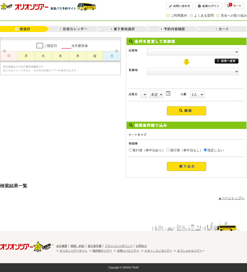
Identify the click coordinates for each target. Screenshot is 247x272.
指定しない (215, 150)
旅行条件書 (95, 245)
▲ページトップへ (231, 198)
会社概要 (61, 245)
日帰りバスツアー (128, 250)
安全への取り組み (234, 15)
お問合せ (141, 245)
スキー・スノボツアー (158, 250)
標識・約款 (77, 245)
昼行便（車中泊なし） (186, 150)
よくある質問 (204, 15)
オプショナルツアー (189, 250)
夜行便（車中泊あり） (149, 150)
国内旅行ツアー (102, 250)
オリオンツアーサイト (73, 250)
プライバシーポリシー (119, 245)
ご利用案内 (179, 15)
